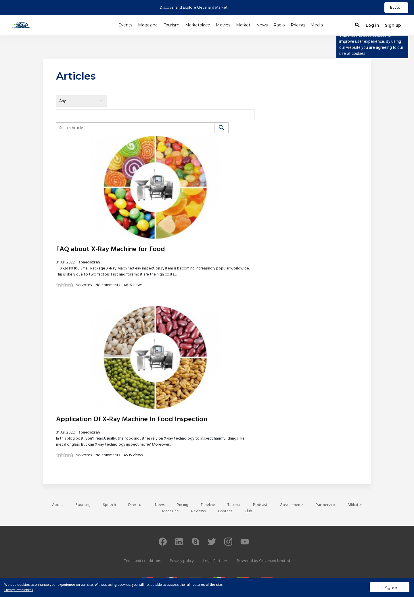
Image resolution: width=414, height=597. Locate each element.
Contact (225, 511)
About (57, 505)
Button (396, 7)
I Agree (389, 587)
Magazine (148, 25)
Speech (109, 505)
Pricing (298, 25)
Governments (291, 505)
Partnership (325, 505)
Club (248, 511)
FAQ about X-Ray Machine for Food (110, 249)
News (262, 25)
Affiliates (354, 505)
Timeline (208, 505)
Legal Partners (215, 561)
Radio (279, 25)
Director (135, 505)
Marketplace (197, 25)
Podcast (260, 505)
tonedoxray (89, 262)
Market (243, 25)
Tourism (171, 25)
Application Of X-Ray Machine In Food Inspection (131, 419)
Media (316, 25)
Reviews (198, 511)
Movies (223, 25)
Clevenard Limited (274, 561)
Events (125, 25)
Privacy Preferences (18, 590)
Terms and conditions (142, 561)
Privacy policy (182, 561)
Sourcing (83, 505)
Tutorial (234, 505)
